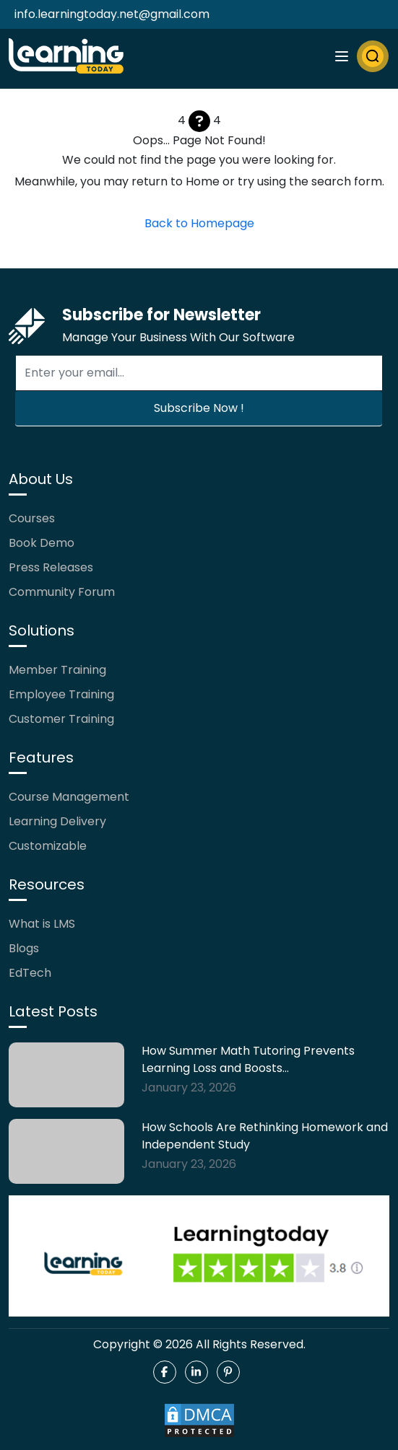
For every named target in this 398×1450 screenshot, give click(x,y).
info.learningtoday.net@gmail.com (111, 14)
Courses (32, 518)
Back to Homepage (199, 223)
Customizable (48, 846)
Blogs (24, 948)
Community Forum (62, 592)
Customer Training (61, 719)
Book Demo (41, 543)
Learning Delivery (57, 821)
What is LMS (42, 923)
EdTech (30, 973)
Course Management (69, 796)
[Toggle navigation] (341, 56)
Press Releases (51, 567)
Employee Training (61, 694)
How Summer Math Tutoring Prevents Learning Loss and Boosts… (248, 1059)
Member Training (57, 670)
